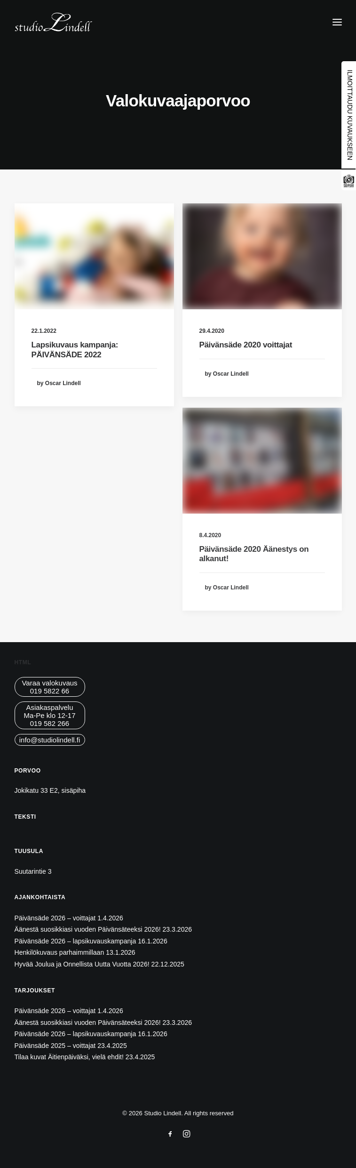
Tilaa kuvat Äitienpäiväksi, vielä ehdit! (69, 1057)
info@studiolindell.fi (49, 740)
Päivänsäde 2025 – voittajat (55, 1045)
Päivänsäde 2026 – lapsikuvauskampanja (75, 941)
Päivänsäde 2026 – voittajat (55, 918)
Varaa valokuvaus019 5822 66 (49, 687)
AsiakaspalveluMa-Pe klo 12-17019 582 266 (49, 715)
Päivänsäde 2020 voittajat (246, 344)
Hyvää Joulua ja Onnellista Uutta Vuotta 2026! (82, 964)
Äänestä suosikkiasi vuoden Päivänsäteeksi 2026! (88, 929)
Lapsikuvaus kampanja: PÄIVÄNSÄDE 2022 (75, 349)
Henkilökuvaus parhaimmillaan (59, 952)
